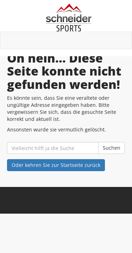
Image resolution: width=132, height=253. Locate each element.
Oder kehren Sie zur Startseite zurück (56, 165)
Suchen (111, 147)
